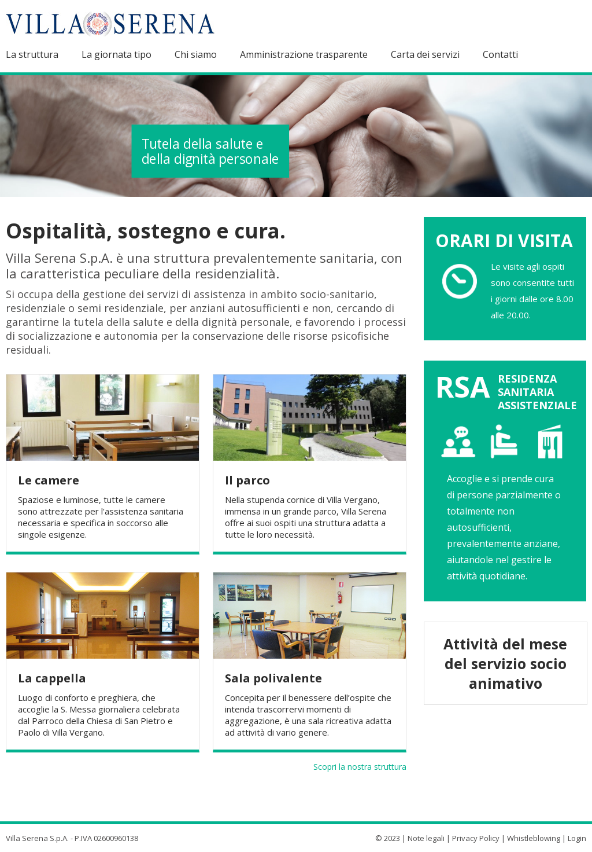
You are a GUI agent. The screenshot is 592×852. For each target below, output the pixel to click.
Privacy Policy (476, 838)
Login (577, 838)
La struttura (32, 54)
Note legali (426, 838)
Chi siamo (196, 54)
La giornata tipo (116, 54)
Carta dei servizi (425, 54)
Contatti (500, 54)
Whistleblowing (533, 838)
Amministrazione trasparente (304, 54)
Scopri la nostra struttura (359, 766)
